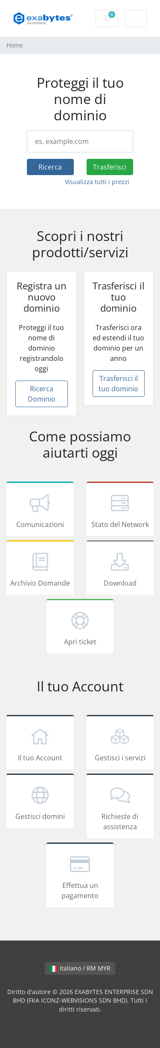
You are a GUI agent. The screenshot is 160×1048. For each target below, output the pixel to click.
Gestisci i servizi (120, 743)
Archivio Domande (40, 569)
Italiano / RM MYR (80, 968)
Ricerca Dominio (41, 394)
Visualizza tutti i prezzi (97, 182)
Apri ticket (80, 627)
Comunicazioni (40, 510)
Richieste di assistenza (120, 807)
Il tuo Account (40, 743)
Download (120, 569)
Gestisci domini (40, 802)
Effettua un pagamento (80, 876)
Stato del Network (120, 510)
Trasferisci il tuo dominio (118, 383)
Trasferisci (109, 167)
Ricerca (50, 167)
